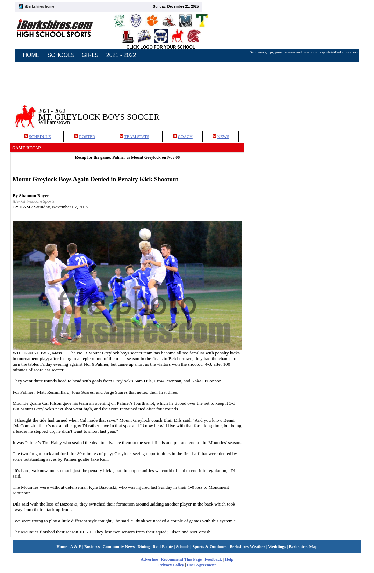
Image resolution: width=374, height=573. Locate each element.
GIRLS (90, 55)
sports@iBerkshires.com (340, 52)
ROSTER (87, 136)
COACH (185, 136)
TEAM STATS (136, 136)
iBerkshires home (40, 6)
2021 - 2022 (121, 55)
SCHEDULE (40, 136)
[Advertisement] (304, 111)
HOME (31, 55)
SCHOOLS (61, 55)
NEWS (223, 136)
